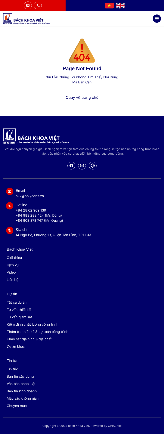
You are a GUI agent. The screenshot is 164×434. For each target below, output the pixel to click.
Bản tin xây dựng (20, 376)
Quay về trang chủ (82, 97)
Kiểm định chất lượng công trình (32, 324)
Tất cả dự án (17, 302)
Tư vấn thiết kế (19, 310)
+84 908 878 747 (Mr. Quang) (39, 220)
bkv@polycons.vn (30, 196)
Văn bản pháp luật (21, 384)
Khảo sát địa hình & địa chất (29, 339)
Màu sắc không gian (23, 398)
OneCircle (115, 426)
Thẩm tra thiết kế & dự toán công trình (37, 332)
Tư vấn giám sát (19, 317)
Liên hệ (12, 280)
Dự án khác (16, 346)
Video (11, 272)
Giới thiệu (14, 258)
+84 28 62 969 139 (31, 210)
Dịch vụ (13, 265)
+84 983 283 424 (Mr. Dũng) (39, 215)
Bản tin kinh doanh (22, 391)
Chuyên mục (17, 406)
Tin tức (12, 369)
